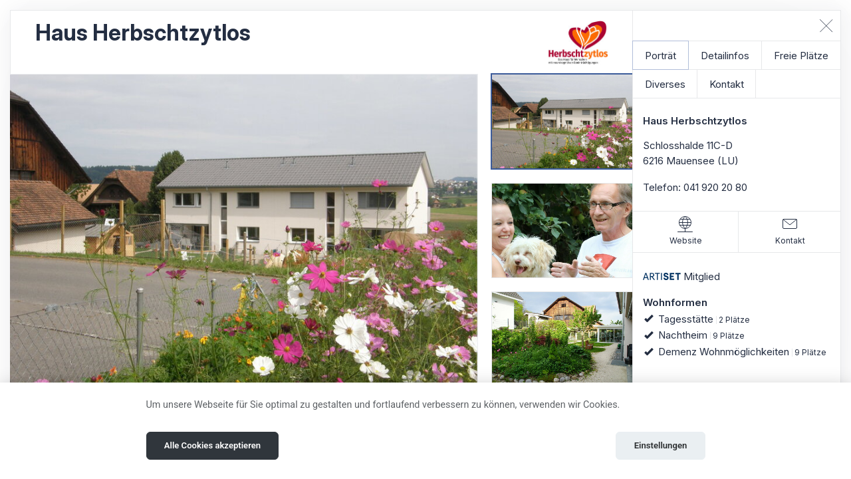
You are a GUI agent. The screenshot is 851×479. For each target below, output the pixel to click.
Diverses (665, 84)
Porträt (660, 55)
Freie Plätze (801, 55)
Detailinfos (725, 55)
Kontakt (726, 84)
